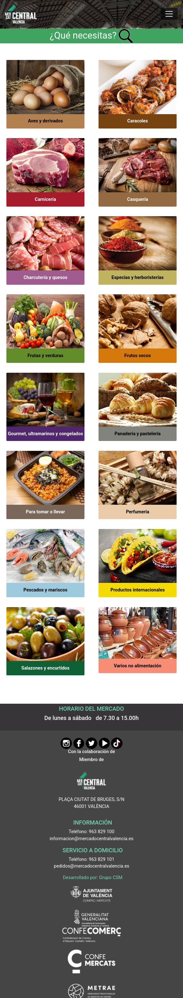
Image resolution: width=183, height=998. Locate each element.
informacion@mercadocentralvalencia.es (91, 838)
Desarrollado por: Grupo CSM (93, 877)
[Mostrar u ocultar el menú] (169, 14)
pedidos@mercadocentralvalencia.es (91, 866)
